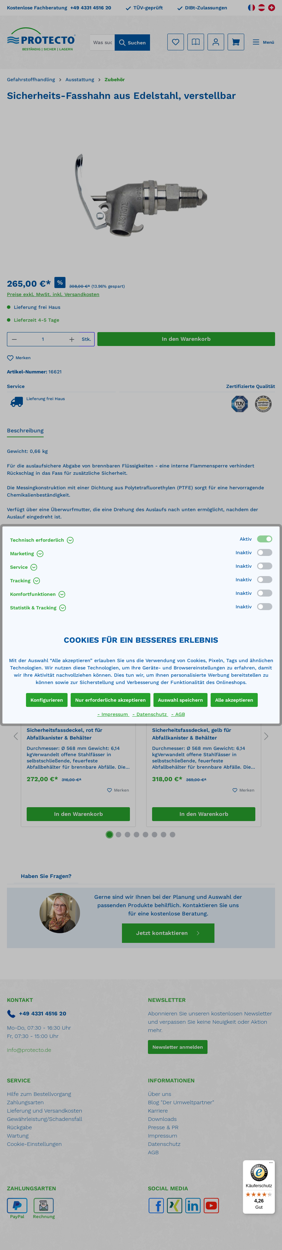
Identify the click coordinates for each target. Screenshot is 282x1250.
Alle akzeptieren (234, 700)
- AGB (178, 714)
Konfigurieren (46, 700)
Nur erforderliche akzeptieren (110, 700)
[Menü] (271, 1164)
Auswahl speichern (180, 700)
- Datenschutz (150, 714)
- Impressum (113, 714)
